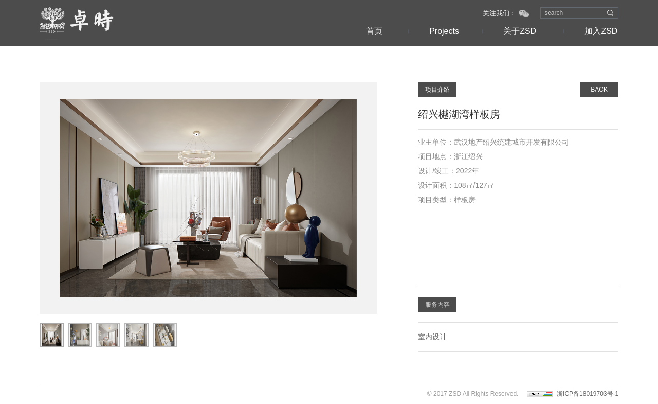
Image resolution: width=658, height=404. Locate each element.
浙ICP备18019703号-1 (587, 393)
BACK (599, 89)
